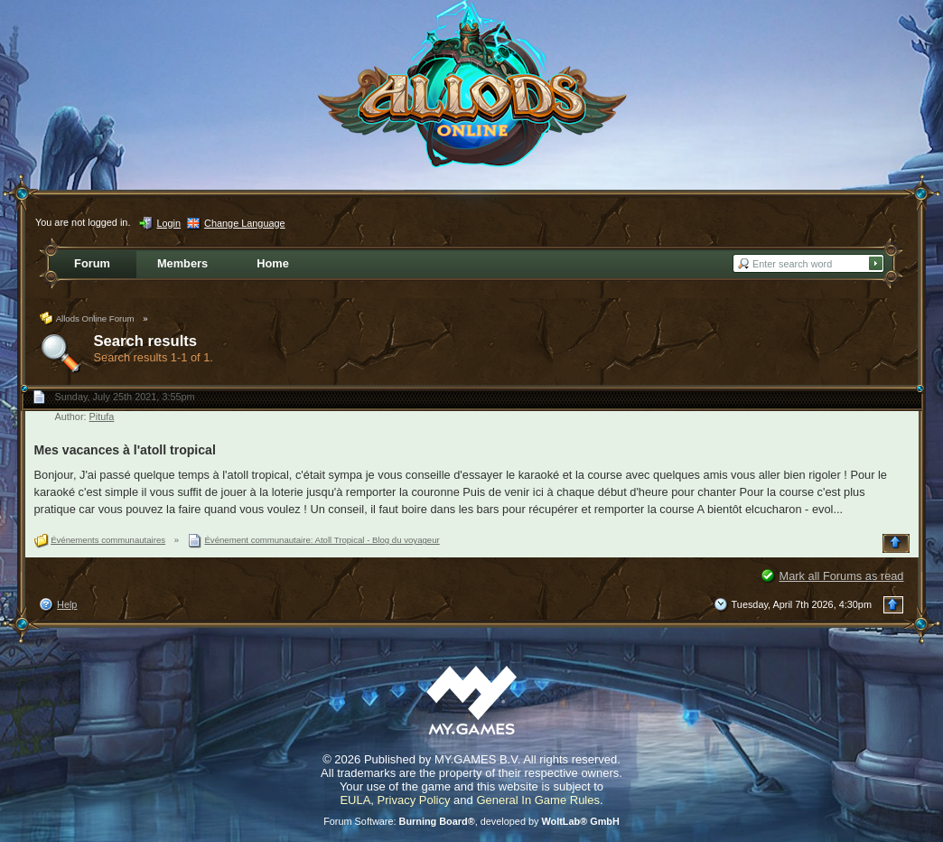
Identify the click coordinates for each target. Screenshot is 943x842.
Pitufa (102, 416)
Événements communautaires (108, 540)
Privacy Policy (414, 800)
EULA (355, 800)
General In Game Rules (538, 800)
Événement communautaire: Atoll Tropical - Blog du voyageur (321, 540)
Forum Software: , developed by (471, 821)
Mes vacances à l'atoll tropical (125, 450)
